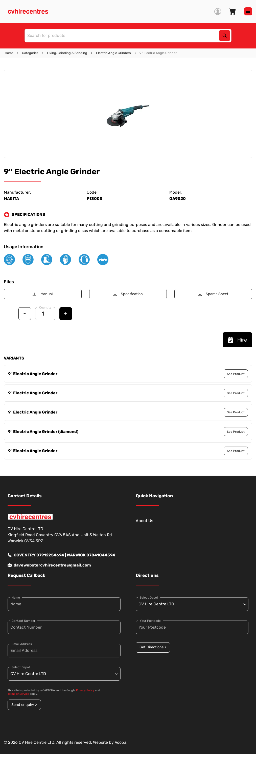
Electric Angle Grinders (113, 53)
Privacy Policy (85, 690)
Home (9, 53)
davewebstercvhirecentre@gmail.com (49, 565)
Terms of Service (18, 694)
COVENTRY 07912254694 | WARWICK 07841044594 (61, 555)
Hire (237, 340)
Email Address (22, 644)
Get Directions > (152, 647)
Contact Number (23, 621)
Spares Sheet (213, 294)
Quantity (45, 307)
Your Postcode (150, 621)
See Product (236, 374)
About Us (144, 520)
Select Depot (21, 667)
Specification (128, 294)
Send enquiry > (24, 705)
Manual (43, 294)
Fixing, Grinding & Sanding (67, 53)
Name (16, 597)
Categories (30, 53)
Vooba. (121, 742)
